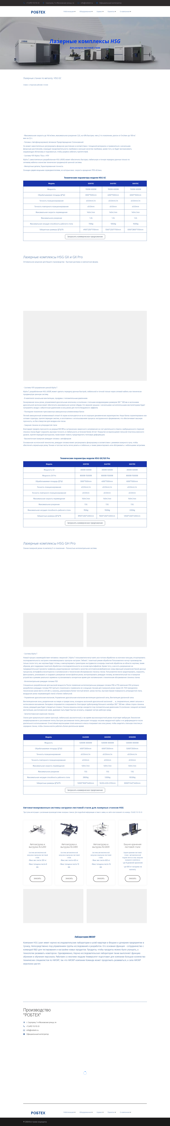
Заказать (37, 879)
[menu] (97, 11)
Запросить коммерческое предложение (85, 236)
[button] (70, 11)
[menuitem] (70, 11)
